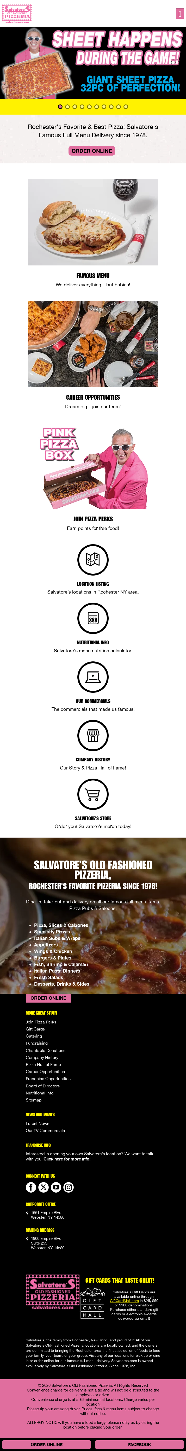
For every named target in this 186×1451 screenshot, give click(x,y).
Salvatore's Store (93, 818)
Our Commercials (93, 700)
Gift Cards (35, 1029)
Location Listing (93, 583)
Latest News (37, 1123)
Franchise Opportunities (48, 1078)
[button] (14, 63)
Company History (93, 759)
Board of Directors (43, 1085)
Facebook (139, 1444)
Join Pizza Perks (93, 519)
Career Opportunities (93, 397)
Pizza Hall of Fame (43, 1064)
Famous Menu (93, 275)
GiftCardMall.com (124, 1301)
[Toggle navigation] (180, 13)
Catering (34, 1036)
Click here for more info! (67, 1158)
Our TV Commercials (45, 1130)
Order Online (92, 150)
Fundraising (37, 1043)
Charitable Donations (45, 1050)
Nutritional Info (93, 642)
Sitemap (33, 1100)
